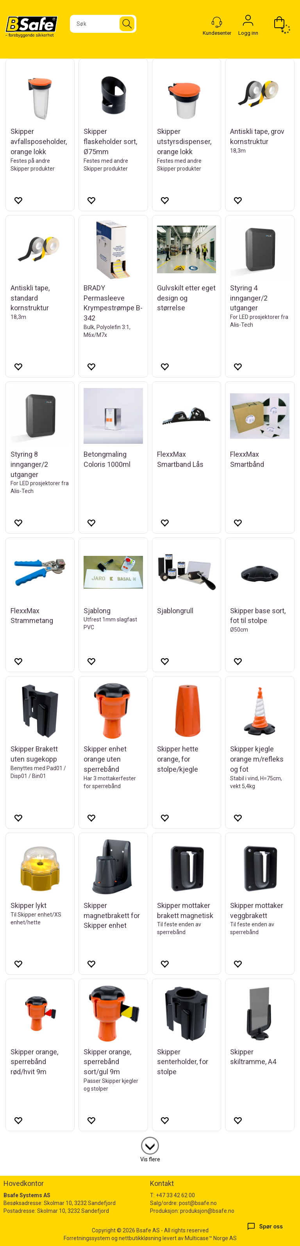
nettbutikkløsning (140, 1238)
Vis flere (150, 1159)
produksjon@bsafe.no (207, 1211)
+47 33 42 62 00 (175, 1195)
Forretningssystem (87, 1238)
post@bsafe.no (198, 1203)
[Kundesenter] (216, 22)
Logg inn (248, 22)
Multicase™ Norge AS (211, 1238)
